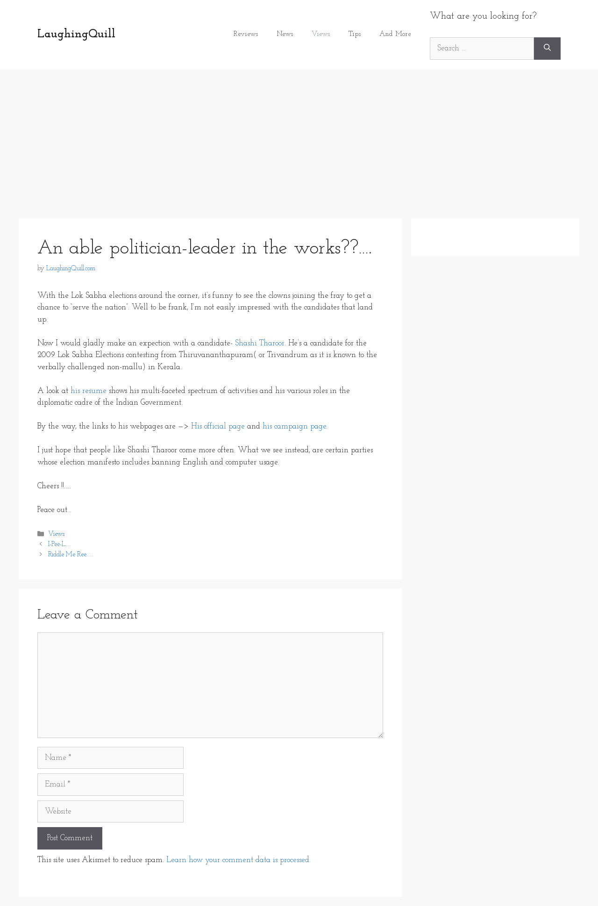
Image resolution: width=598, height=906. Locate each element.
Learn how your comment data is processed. (238, 860)
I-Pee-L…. (59, 544)
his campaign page (294, 426)
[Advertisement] (299, 139)
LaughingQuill (76, 34)
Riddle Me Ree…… (70, 555)
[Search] (547, 48)
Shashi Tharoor (260, 343)
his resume (89, 391)
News (285, 34)
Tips (355, 34)
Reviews (246, 34)
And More (395, 34)
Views (321, 34)
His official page (218, 426)
